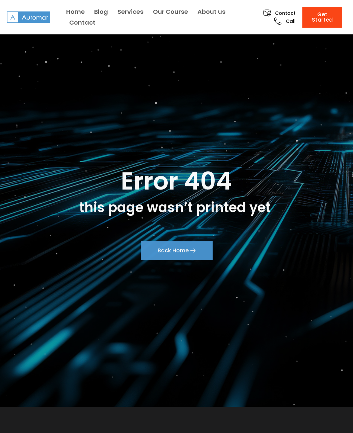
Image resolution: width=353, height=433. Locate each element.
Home (75, 11)
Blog (101, 11)
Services (130, 11)
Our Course (170, 11)
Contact (82, 22)
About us (211, 11)
